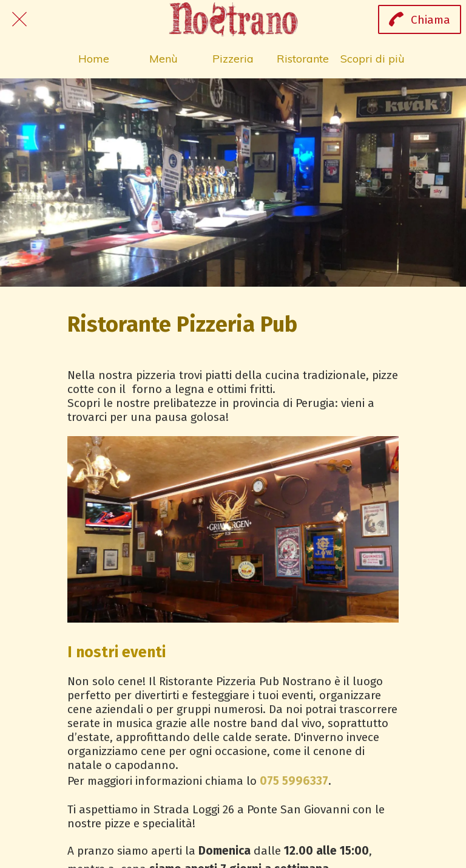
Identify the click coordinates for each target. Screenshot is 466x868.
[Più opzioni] (373, 58)
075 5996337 (294, 781)
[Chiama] (419, 19)
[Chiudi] (19, 19)
